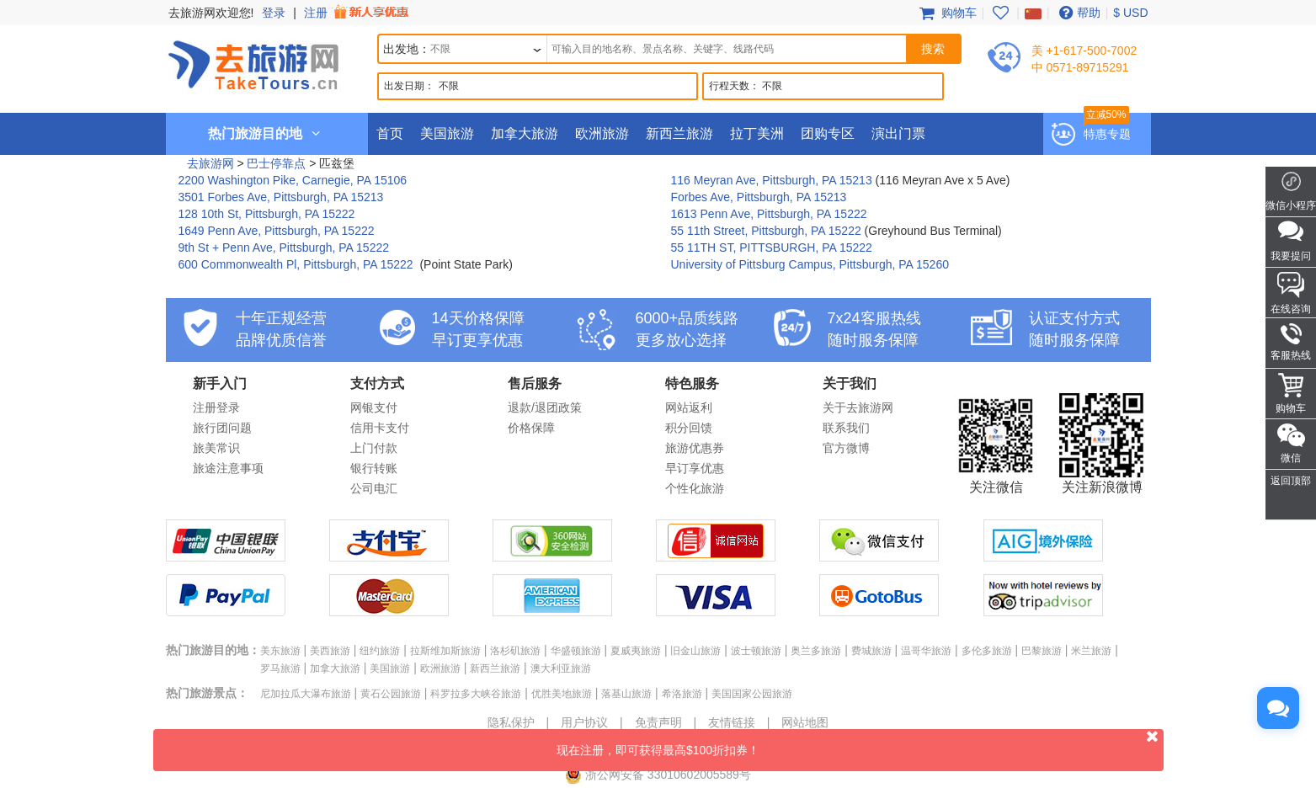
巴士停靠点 (276, 163)
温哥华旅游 (926, 651)
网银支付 (373, 407)
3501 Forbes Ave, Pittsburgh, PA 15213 (281, 197)
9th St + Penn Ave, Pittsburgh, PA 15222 (284, 247)
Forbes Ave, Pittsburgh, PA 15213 (759, 197)
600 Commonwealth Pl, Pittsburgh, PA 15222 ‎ (297, 264)
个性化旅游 (694, 488)
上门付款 (373, 448)
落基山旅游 (626, 694)
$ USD (1130, 12)
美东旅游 (280, 651)
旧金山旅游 (695, 651)
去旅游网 (210, 163)
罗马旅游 (280, 668)
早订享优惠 (694, 468)
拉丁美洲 (757, 133)
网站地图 (804, 722)
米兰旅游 (1091, 651)
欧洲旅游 (602, 133)
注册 (358, 12)
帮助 (1077, 12)
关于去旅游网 (858, 407)
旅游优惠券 (694, 448)
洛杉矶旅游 (515, 651)
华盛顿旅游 (576, 651)
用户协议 (584, 722)
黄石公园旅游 (390, 694)
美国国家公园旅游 (751, 694)
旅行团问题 (222, 427)
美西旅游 (330, 651)
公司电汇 (373, 488)
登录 (273, 12)
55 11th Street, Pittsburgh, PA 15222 (766, 230)
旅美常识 (216, 448)
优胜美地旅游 (561, 694)
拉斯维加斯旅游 (445, 651)
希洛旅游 (682, 694)
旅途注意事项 (228, 468)
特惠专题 (1107, 134)
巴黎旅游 (1041, 651)
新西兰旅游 (679, 133)
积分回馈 (688, 427)
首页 (389, 133)
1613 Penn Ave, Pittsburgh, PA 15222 (769, 214)
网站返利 (688, 407)
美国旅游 (447, 133)
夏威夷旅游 (635, 651)
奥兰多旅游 (816, 651)
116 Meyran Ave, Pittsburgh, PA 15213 (771, 180)
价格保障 (531, 427)
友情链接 (731, 722)
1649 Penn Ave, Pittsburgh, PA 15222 (276, 230)
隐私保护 (511, 722)
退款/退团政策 (545, 407)
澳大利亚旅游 (560, 668)
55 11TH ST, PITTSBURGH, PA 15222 (771, 247)
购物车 (946, 12)
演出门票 (898, 133)
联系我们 (846, 427)
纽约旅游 (380, 651)
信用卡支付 (379, 427)
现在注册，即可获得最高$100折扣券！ (860, 743)
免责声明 (658, 722)
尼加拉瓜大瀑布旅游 (305, 694)
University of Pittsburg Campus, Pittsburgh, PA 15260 (810, 264)
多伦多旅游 (987, 651)
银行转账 (373, 468)
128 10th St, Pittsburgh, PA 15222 (266, 214)
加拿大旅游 (524, 133)
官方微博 (846, 448)
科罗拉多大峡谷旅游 (475, 694)
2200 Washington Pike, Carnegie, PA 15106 (293, 180)
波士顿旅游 (756, 651)
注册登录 (216, 407)
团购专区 (828, 133)
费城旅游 (871, 651)
